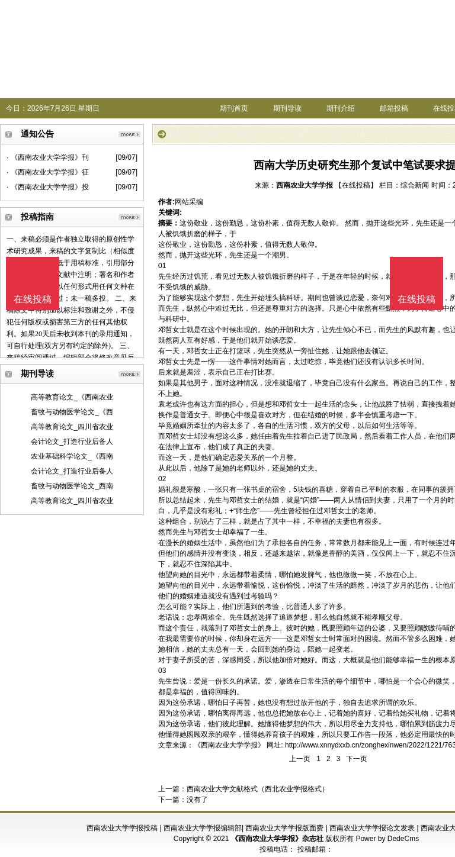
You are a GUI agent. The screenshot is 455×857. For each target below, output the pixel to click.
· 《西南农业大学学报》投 (48, 187)
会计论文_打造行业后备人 (72, 441)
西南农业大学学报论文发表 (372, 828)
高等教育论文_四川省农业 (72, 427)
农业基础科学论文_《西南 (72, 456)
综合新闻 (414, 185)
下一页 (356, 759)
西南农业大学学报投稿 (122, 828)
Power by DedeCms (387, 839)
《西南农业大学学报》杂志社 (277, 839)
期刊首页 (234, 108)
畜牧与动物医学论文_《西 (72, 412)
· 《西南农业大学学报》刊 (48, 157)
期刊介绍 (340, 108)
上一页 (299, 759)
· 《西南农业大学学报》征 (48, 172)
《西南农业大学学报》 (229, 745)
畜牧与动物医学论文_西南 (72, 486)
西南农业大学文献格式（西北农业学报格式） (258, 789)
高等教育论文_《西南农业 (72, 397)
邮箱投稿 (394, 108)
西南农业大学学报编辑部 (203, 828)
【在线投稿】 (356, 185)
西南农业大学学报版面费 (284, 828)
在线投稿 (416, 299)
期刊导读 (287, 108)
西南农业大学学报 (304, 185)
